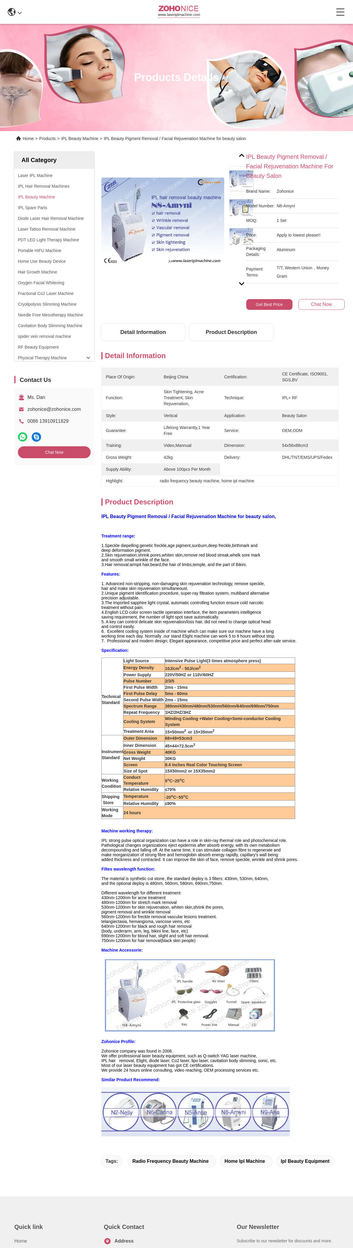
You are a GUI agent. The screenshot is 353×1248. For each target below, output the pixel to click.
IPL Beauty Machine (79, 138)
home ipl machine (245, 1054)
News (20, 1177)
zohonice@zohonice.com (54, 409)
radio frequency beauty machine (170, 1054)
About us (24, 1145)
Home (28, 138)
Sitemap (60, 1241)
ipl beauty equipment (305, 1054)
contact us (259, 1202)
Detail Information (143, 332)
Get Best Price (269, 304)
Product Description (231, 332)
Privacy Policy (35, 1241)
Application (26, 1166)
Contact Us (26, 1188)
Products (47, 138)
